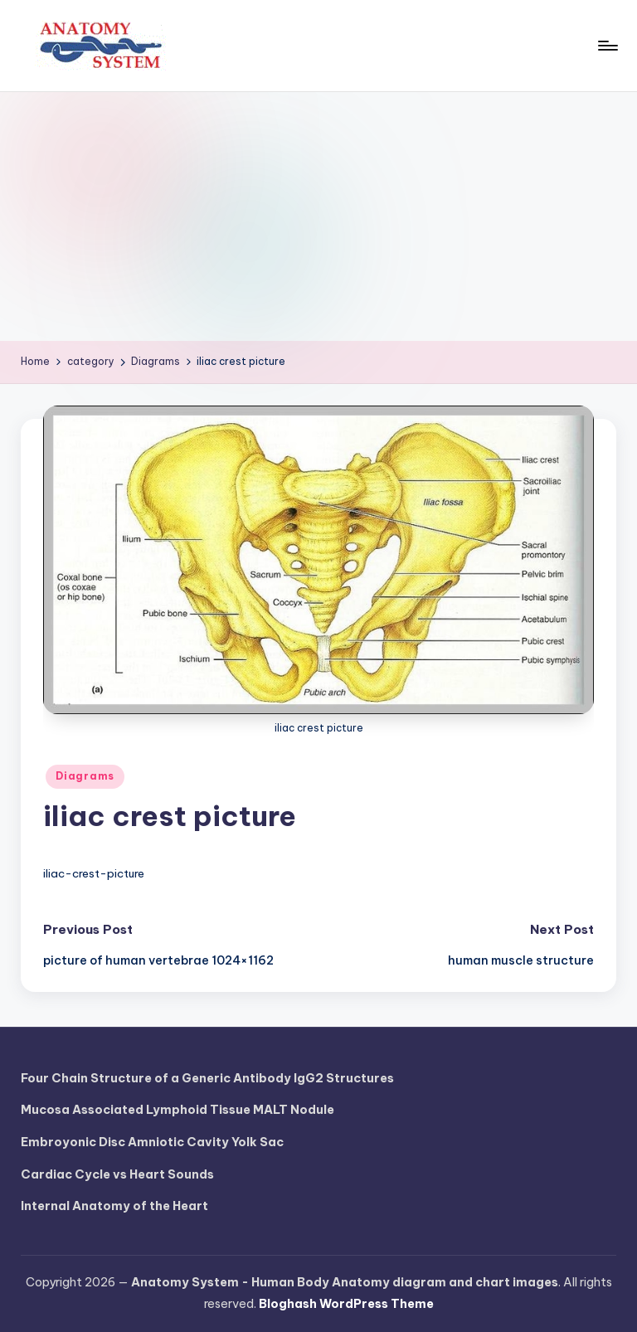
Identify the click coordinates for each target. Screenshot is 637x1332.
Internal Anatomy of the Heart (114, 1205)
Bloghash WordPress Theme (346, 1303)
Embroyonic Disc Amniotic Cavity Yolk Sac (152, 1142)
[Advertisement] (318, 216)
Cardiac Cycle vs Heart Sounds (117, 1174)
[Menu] (606, 46)
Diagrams (85, 776)
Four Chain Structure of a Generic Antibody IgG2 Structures (207, 1078)
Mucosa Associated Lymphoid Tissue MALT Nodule (177, 1109)
